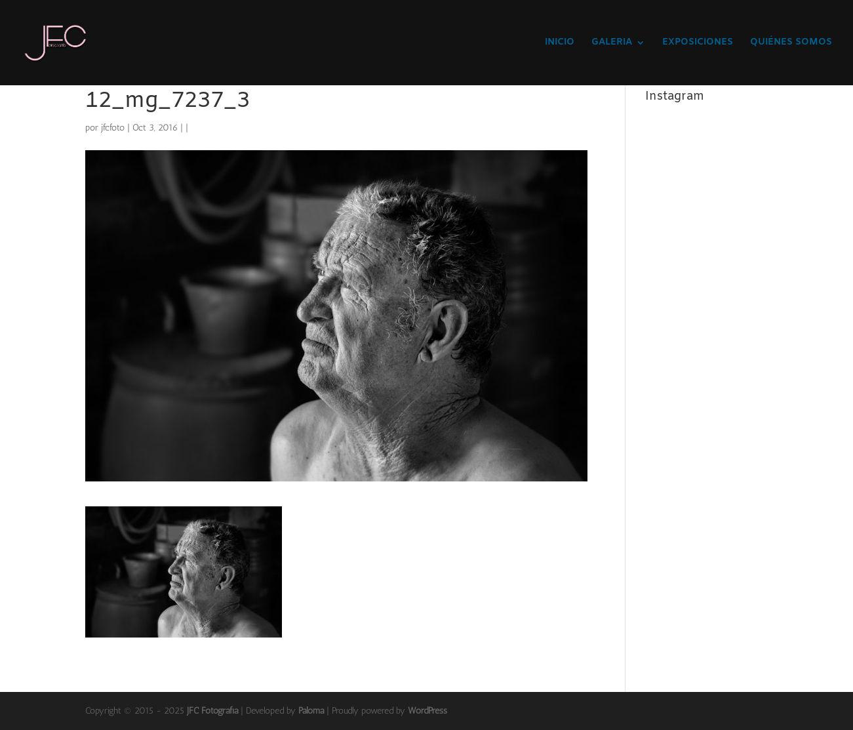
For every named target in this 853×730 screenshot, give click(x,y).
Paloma (311, 710)
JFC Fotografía (212, 710)
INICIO (559, 43)
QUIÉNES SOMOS (791, 43)
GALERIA (611, 43)
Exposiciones (697, 43)
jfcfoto (113, 127)
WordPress (427, 710)
